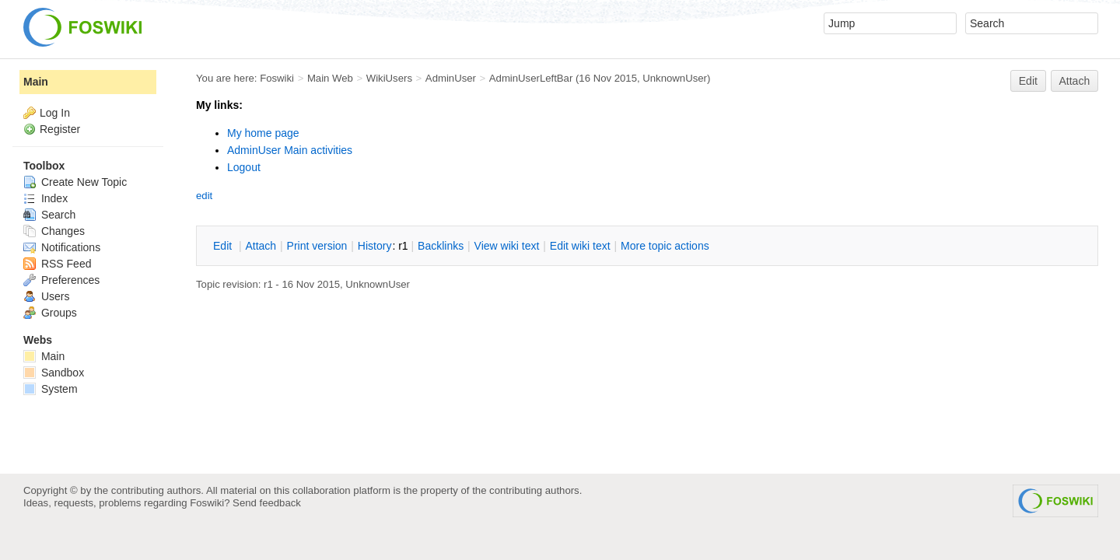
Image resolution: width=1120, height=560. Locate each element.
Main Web (330, 78)
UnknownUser (674, 78)
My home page (263, 133)
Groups (50, 312)
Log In (55, 113)
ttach (260, 246)
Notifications (61, 247)
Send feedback (267, 503)
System (50, 389)
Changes (54, 231)
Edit (1028, 81)
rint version (317, 246)
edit (204, 195)
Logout (244, 167)
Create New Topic (75, 182)
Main (35, 81)
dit (224, 246)
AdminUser (450, 78)
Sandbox (53, 372)
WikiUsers (389, 78)
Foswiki (277, 78)
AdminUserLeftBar (531, 78)
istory (375, 246)
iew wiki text (507, 246)
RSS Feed (57, 263)
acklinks (441, 246)
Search (49, 214)
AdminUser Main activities (289, 150)
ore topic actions (665, 246)
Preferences (61, 280)
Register (60, 129)
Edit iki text (580, 246)
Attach (1074, 81)
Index (45, 198)
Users (46, 296)
